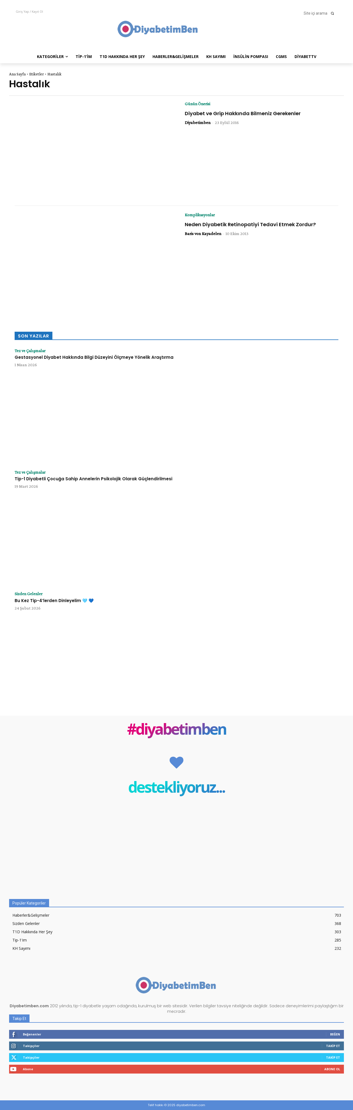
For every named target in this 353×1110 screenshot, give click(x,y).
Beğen (335, 1034)
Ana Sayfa (17, 74)
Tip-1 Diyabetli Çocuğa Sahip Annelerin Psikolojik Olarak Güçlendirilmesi (93, 479)
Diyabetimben (198, 122)
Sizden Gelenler (29, 594)
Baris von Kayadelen (203, 233)
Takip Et (333, 1046)
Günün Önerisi (198, 104)
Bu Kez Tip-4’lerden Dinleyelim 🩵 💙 (54, 600)
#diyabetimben (176, 730)
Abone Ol (332, 1069)
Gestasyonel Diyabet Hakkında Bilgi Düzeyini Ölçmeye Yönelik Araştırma (94, 357)
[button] (320, 13)
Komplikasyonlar (200, 215)
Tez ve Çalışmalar (31, 351)
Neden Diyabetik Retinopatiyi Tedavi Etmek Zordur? (250, 224)
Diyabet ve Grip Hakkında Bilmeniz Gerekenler (243, 113)
